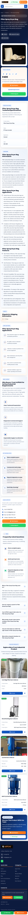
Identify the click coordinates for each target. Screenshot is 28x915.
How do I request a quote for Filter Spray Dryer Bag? (11, 605)
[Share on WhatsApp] (13, 74)
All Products (3, 871)
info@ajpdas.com (11, 512)
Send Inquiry (14, 85)
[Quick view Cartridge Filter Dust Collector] (24, 693)
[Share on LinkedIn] (10, 74)
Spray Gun (17, 876)
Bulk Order (3, 881)
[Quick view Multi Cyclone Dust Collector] (24, 809)
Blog (2, 876)
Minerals (17, 878)
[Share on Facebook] (3, 74)
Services (7, 904)
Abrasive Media (18, 873)
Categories (3, 873)
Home (2, 12)
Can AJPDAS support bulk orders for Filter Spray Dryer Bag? (11, 612)
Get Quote (23, 2)
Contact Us (3, 883)
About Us (3, 904)
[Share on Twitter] (6, 74)
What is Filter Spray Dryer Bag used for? (11, 586)
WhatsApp (14, 836)
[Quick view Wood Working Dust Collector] (24, 732)
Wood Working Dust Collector (10, 718)
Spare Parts (17, 868)
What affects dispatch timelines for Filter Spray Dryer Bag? (11, 637)
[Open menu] (2, 6)
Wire (16, 871)
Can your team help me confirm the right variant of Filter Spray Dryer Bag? (12, 629)
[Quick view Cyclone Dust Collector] (24, 771)
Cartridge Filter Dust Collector (10, 680)
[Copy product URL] (16, 74)
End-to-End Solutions (5, 878)
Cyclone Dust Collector (8, 757)
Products (7, 12)
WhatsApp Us (14, 93)
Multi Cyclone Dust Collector (9, 796)
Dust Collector (18, 881)
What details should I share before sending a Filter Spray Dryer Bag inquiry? (11, 621)
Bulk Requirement (14, 89)
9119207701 (9, 509)
